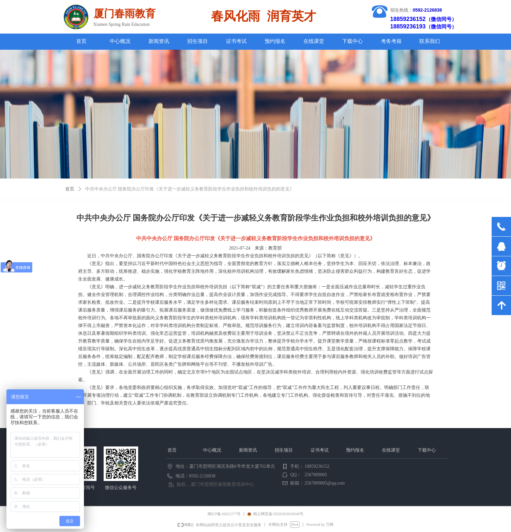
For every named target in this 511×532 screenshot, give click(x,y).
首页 (69, 189)
